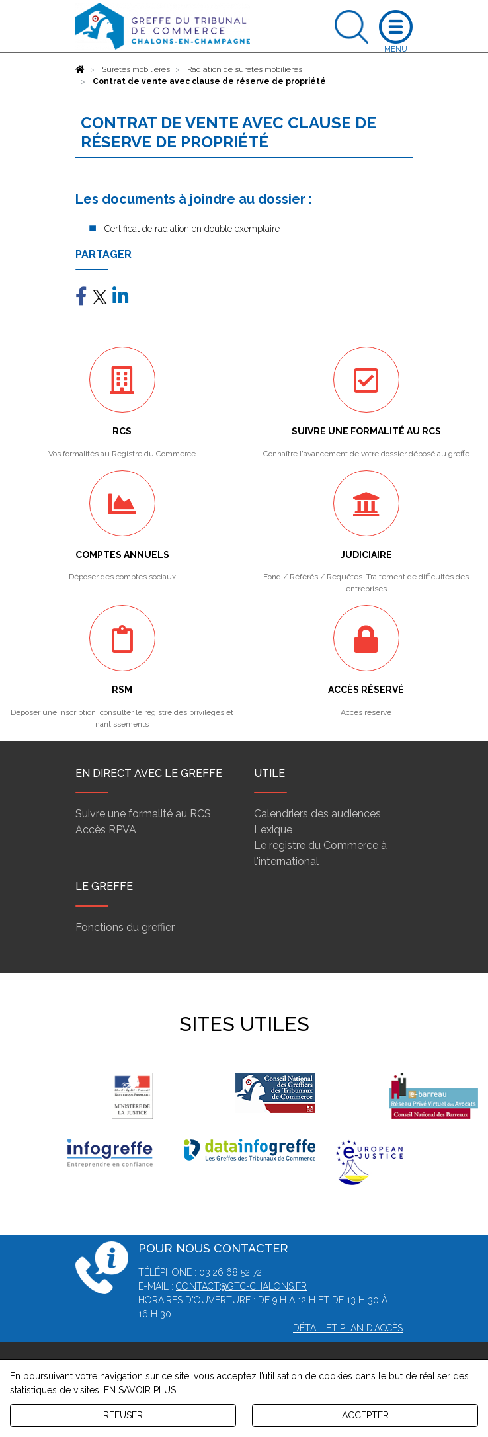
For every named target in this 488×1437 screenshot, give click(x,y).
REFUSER (123, 1415)
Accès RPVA (105, 829)
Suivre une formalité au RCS (143, 813)
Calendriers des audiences (317, 813)
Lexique (273, 829)
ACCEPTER (365, 1415)
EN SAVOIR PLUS (140, 1390)
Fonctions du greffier (125, 927)
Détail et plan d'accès (348, 1328)
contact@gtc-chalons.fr (241, 1286)
